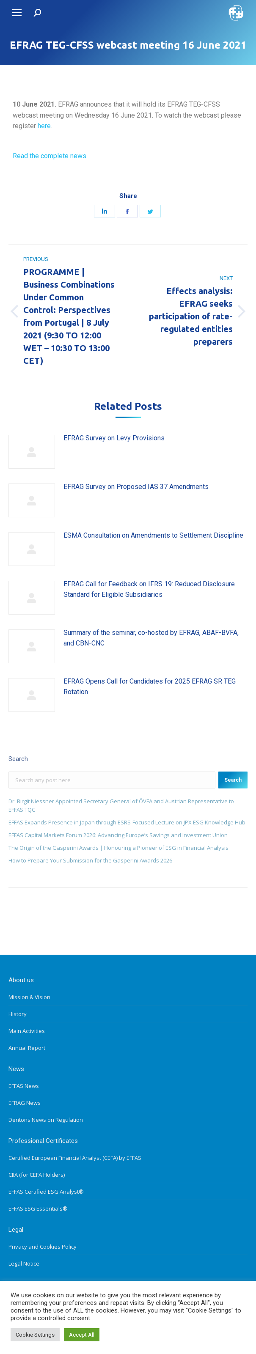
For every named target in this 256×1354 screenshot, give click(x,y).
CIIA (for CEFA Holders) (36, 1174)
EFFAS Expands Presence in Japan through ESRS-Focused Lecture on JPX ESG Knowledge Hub (126, 822)
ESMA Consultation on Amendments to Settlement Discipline (153, 535)
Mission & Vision (29, 997)
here (44, 126)
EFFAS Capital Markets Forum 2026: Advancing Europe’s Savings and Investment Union (118, 835)
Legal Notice (23, 1263)
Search (233, 780)
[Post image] (31, 452)
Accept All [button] (81, 1335)
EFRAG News (24, 1103)
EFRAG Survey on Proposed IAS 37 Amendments (136, 487)
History (17, 1014)
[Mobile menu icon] (16, 12)
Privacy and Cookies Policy (42, 1246)
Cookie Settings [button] (35, 1335)
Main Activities (26, 1031)
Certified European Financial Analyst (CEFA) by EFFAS (74, 1158)
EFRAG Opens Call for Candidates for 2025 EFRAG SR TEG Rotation (149, 686)
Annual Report (26, 1048)
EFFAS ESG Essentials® (38, 1208)
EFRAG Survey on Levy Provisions (114, 438)
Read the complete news (49, 156)
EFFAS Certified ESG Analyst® (46, 1191)
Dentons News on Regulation (45, 1119)
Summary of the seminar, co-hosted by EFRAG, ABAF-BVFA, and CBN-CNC (151, 638)
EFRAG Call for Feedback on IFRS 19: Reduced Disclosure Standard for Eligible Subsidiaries (149, 589)
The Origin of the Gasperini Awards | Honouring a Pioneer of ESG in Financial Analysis (118, 847)
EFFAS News (23, 1086)
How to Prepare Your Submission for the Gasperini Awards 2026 (90, 860)
